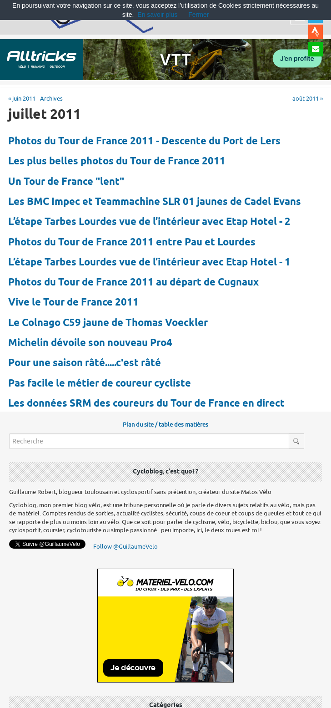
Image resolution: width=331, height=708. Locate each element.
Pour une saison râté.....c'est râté (84, 363)
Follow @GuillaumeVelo (125, 546)
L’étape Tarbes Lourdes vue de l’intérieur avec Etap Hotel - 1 (149, 263)
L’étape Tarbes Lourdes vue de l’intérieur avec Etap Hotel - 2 (149, 222)
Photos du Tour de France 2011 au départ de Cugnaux (133, 283)
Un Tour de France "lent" (66, 182)
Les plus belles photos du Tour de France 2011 (117, 161)
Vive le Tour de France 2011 (73, 303)
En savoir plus (157, 14)
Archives (51, 98)
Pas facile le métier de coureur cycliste (99, 384)
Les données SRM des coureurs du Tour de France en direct (146, 404)
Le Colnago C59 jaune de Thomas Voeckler (108, 323)
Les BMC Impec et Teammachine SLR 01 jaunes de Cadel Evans (154, 202)
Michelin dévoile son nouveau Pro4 (90, 343)
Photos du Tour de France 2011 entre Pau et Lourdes (132, 243)
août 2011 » (307, 98)
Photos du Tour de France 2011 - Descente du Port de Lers (144, 141)
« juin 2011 (21, 98)
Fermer (198, 14)
